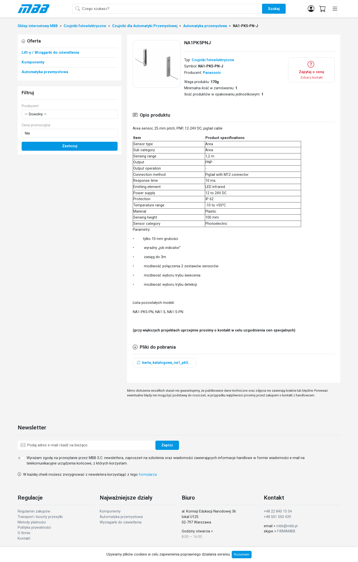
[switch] (21, 458)
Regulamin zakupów (34, 511)
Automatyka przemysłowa (121, 517)
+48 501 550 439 (277, 517)
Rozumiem (241, 554)
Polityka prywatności (34, 527)
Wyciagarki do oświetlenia (120, 522)
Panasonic (212, 73)
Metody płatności (32, 522)
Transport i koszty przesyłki (40, 517)
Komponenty (110, 511)
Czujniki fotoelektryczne (213, 60)
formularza (148, 474)
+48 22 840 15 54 (278, 511)
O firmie (24, 533)
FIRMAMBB (286, 531)
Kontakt (24, 538)
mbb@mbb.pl (287, 526)
